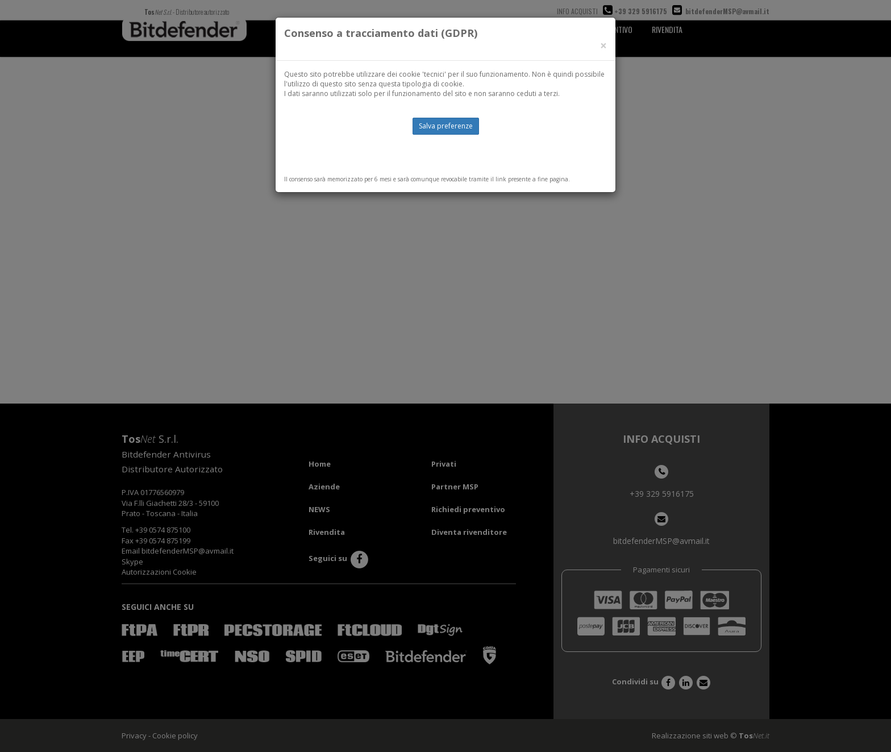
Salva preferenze (446, 126)
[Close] (603, 46)
